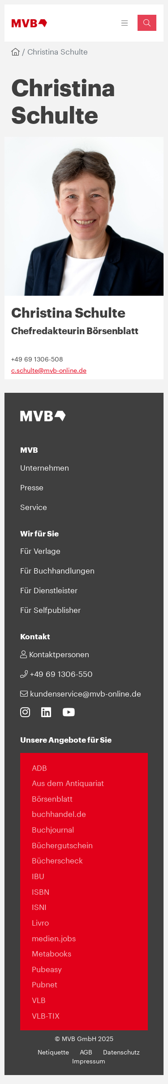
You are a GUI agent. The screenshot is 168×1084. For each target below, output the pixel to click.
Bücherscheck (57, 860)
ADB (39, 767)
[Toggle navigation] (124, 23)
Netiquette (53, 1052)
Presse (31, 487)
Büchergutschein (62, 845)
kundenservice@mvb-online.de (80, 693)
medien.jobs (54, 938)
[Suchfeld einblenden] (147, 22)
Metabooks (51, 953)
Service (33, 506)
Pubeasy (47, 969)
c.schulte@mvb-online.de (48, 370)
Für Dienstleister (49, 590)
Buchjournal (53, 829)
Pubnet (44, 984)
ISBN (40, 891)
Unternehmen (44, 467)
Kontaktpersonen (54, 654)
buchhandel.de (59, 813)
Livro (40, 922)
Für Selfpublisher (50, 609)
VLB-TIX (46, 1015)
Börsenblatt (52, 798)
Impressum (88, 1061)
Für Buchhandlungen (57, 570)
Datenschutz (121, 1052)
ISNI (39, 906)
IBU (38, 875)
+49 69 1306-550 (56, 673)
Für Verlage (40, 550)
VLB (39, 999)
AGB (86, 1052)
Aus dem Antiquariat (68, 782)
